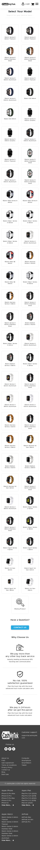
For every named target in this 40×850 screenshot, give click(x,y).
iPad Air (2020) (27, 803)
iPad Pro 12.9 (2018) (29, 796)
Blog (3, 772)
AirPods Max (26, 817)
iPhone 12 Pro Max (8, 793)
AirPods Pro (26, 822)
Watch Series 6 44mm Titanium (10, 818)
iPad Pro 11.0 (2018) (29, 800)
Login (27, 4)
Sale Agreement (8, 763)
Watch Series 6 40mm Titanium (10, 823)
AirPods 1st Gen (27, 819)
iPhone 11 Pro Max (8, 798)
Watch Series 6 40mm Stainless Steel (10, 832)
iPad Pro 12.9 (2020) (29, 793)
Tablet (24, 765)
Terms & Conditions (9, 765)
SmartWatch (26, 763)
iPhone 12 (5, 803)
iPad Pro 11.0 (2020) (29, 798)
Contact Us (20, 627)
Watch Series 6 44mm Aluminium (10, 837)
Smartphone (26, 760)
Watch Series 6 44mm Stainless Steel (10, 828)
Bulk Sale (5, 774)
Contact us (6, 770)
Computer (25, 758)
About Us (5, 758)
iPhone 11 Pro (6, 800)
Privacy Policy (7, 767)
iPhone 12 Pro (7, 796)
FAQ (3, 760)
